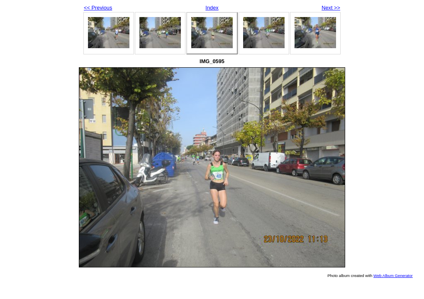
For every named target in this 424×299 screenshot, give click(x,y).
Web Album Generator (393, 275)
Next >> (331, 8)
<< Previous (98, 8)
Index (211, 8)
